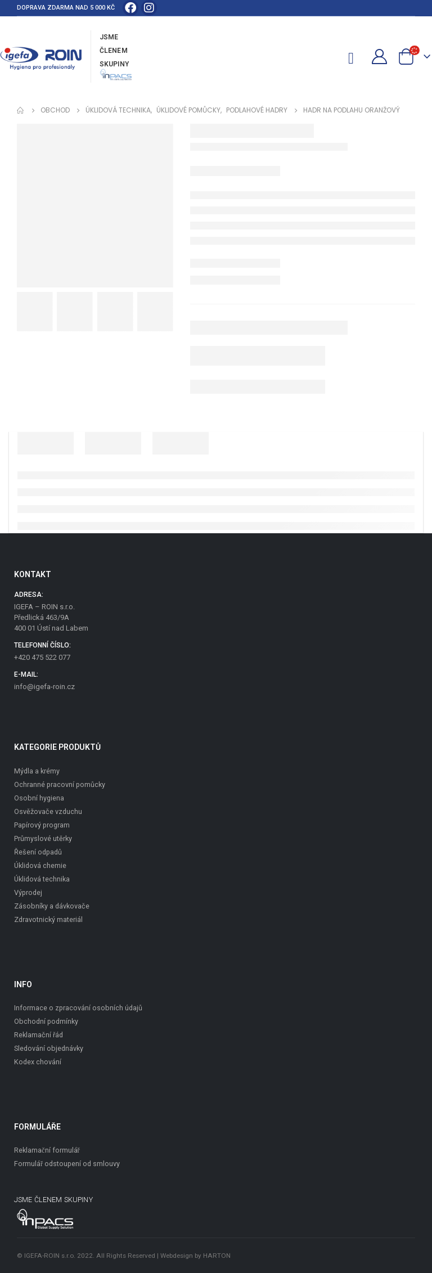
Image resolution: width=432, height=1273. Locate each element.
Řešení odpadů (38, 852)
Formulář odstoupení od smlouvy (67, 1163)
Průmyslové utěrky (43, 838)
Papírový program (42, 825)
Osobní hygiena (39, 798)
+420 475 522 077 (42, 657)
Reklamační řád (38, 1035)
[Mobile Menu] (355, 56)
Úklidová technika (42, 879)
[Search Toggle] (331, 57)
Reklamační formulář (47, 1150)
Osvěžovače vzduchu (48, 811)
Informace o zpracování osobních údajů (78, 1008)
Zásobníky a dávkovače (51, 906)
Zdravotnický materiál (48, 919)
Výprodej (28, 892)
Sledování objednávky (48, 1048)
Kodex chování (37, 1062)
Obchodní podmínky (46, 1021)
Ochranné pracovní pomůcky (59, 784)
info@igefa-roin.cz (44, 686)
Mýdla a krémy (37, 771)
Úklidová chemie (40, 865)
